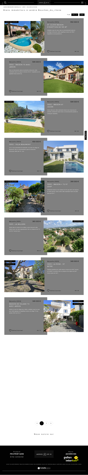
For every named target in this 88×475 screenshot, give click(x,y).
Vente (24, 7)
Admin (64, 464)
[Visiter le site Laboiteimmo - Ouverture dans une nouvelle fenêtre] (43, 470)
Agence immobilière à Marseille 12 (12, 7)
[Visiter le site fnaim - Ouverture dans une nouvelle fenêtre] (76, 457)
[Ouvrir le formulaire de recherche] (5, 2)
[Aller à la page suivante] (51, 423)
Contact (86, 135)
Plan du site (44, 464)
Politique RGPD (74, 464)
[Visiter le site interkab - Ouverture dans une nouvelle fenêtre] (72, 460)
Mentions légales (52, 464)
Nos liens (68, 464)
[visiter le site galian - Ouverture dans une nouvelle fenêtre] (68, 457)
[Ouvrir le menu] (82, 2)
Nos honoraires (37, 464)
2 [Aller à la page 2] (46, 423)
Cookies (79, 464)
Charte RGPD (59, 464)
